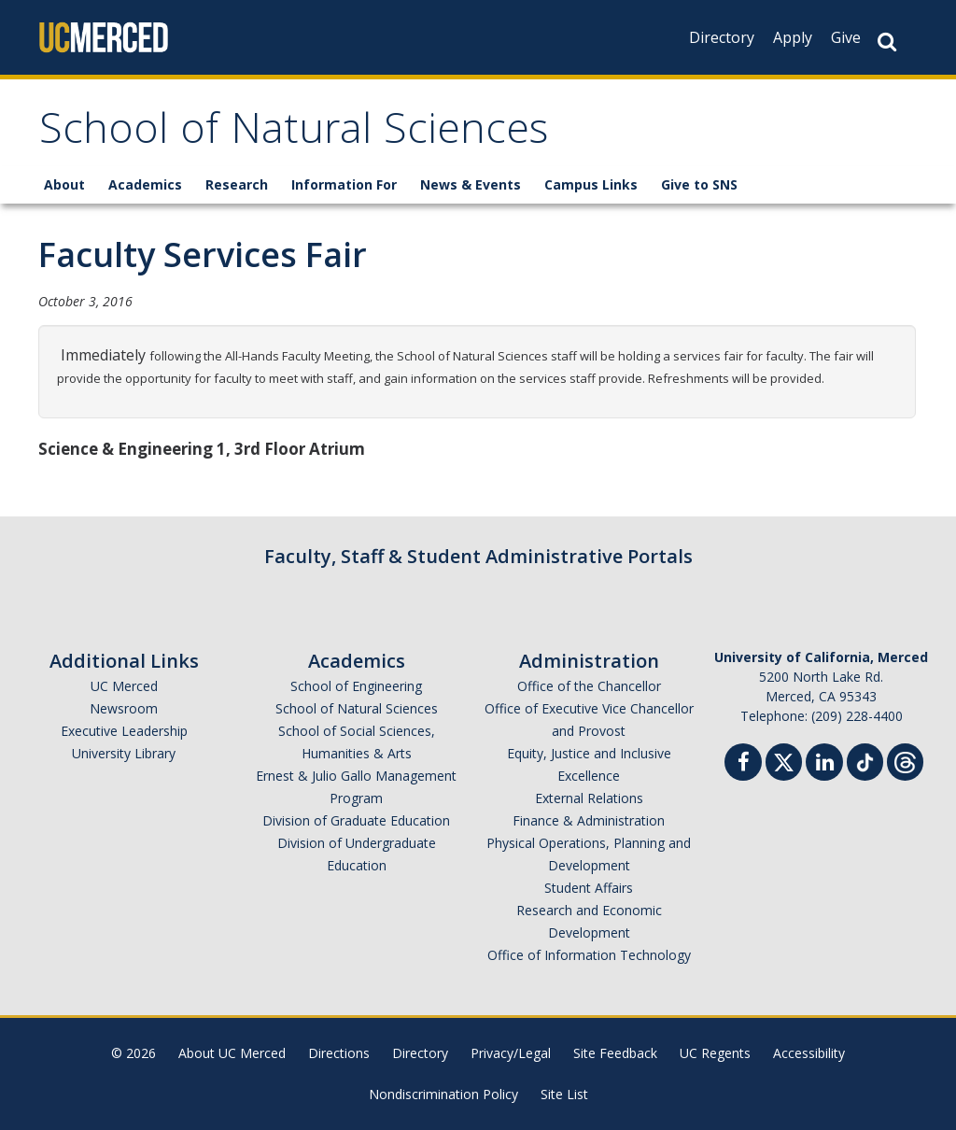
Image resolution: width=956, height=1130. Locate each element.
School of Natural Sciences (293, 134)
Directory (721, 37)
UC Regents (715, 1053)
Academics (145, 184)
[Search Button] (887, 41)
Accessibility (809, 1053)
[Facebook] (743, 764)
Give (846, 37)
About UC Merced (232, 1053)
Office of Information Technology (589, 955)
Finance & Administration (589, 820)
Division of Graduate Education (356, 820)
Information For (344, 184)
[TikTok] (865, 759)
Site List (564, 1094)
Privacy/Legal (511, 1053)
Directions (339, 1053)
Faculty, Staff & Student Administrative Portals (478, 556)
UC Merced (124, 686)
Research (236, 184)
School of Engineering (356, 686)
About (64, 184)
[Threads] (905, 759)
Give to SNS (699, 184)
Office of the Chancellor (589, 686)
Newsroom (124, 708)
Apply (792, 37)
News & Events (470, 184)
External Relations (589, 798)
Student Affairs (588, 888)
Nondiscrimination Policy (443, 1094)
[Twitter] (783, 759)
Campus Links (591, 184)
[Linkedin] (824, 764)
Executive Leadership (124, 731)
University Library (124, 753)
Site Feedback (615, 1053)
